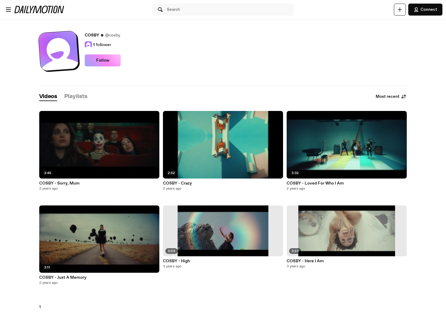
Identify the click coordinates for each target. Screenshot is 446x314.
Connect (425, 10)
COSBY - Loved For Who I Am (315, 183)
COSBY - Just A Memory (63, 277)
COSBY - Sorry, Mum (59, 183)
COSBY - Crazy (177, 183)
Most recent (391, 97)
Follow (102, 60)
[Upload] (400, 10)
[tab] (48, 96)
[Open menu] (8, 10)
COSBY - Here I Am (305, 261)
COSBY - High (176, 261)
